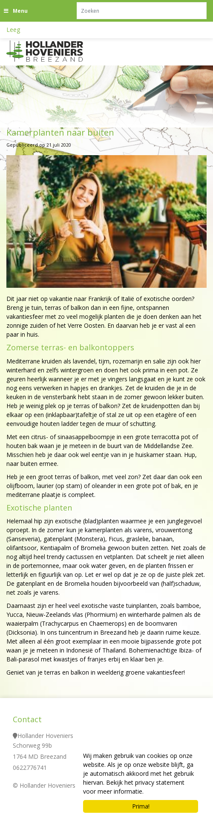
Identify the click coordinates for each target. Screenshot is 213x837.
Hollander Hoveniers (45, 736)
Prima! (141, 806)
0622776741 (30, 767)
